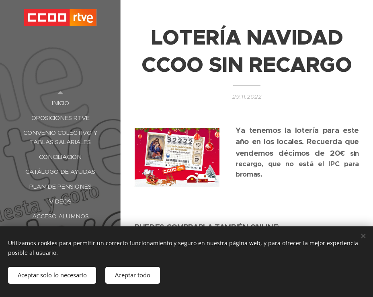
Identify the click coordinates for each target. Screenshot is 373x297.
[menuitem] (60, 103)
